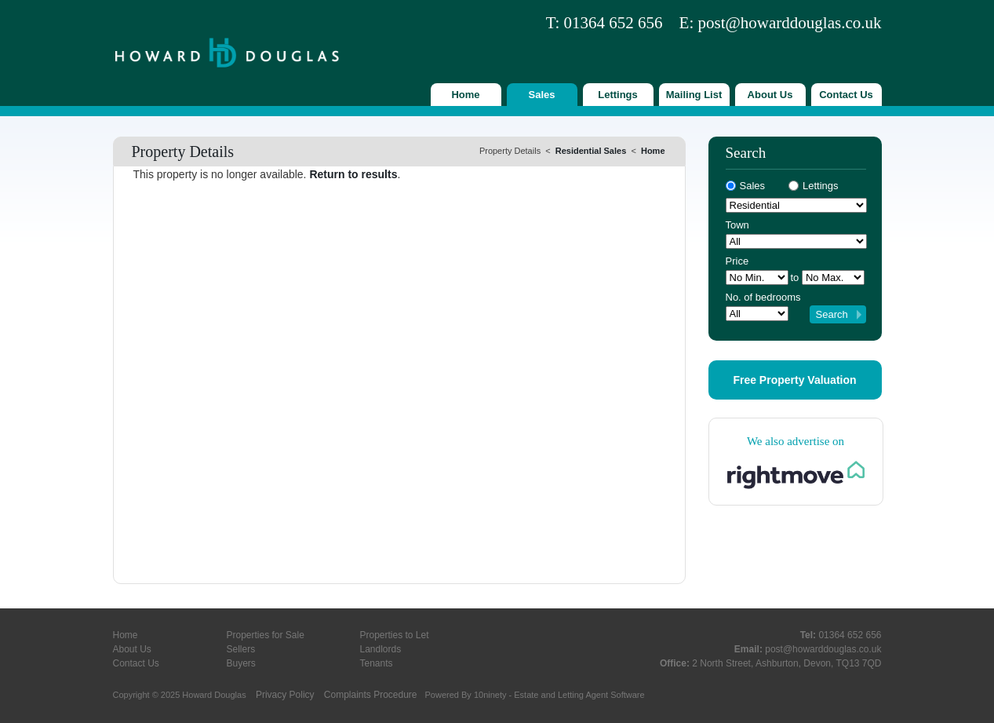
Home (465, 94)
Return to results (353, 174)
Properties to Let (394, 635)
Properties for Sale (265, 635)
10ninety (490, 694)
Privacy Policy (285, 694)
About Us (770, 94)
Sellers (241, 649)
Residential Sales (591, 150)
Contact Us (846, 94)
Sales (542, 94)
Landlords (381, 649)
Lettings (618, 94)
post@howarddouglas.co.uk (790, 22)
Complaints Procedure (370, 694)
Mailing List (694, 94)
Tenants (376, 663)
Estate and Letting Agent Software (579, 694)
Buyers (241, 663)
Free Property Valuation (794, 380)
